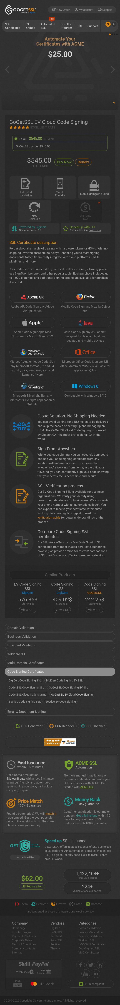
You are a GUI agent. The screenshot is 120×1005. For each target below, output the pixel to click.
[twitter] (90, 965)
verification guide (49, 517)
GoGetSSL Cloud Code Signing (27, 694)
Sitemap (17, 952)
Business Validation (21, 636)
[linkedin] (96, 973)
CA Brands (30, 26)
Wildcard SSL (16, 654)
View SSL (27, 610)
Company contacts (23, 948)
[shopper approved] (101, 965)
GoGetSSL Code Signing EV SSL (68, 687)
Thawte (55, 948)
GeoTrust (56, 936)
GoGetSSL (56, 932)
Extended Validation (21, 645)
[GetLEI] (25, 846)
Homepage (19, 928)
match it (50, 813)
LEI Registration (32, 886)
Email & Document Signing (26, 712)
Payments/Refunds (24, 936)
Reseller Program (66, 26)
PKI (80, 26)
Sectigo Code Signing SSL (25, 701)
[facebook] (80, 965)
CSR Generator (28, 726)
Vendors (57, 923)
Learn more (95, 230)
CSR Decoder (61, 726)
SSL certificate (15, 778)
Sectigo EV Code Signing (60, 701)
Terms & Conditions (24, 944)
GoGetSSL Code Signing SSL (26, 687)
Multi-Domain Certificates (26, 663)
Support (93, 26)
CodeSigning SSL (89, 948)
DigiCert (55, 928)
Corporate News (22, 940)
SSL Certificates (12, 26)
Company (20, 923)
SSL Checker (93, 726)
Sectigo (55, 944)
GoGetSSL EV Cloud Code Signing (72, 694)
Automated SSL (48, 25)
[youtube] (85, 973)
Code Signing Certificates (25, 671)
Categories (87, 923)
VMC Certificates (89, 952)
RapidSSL (56, 940)
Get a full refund (87, 815)
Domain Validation (20, 628)
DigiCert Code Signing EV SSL (64, 680)
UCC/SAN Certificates (92, 944)
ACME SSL (87, 787)
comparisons (98, 551)
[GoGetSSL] (21, 10)
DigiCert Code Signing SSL (25, 680)
